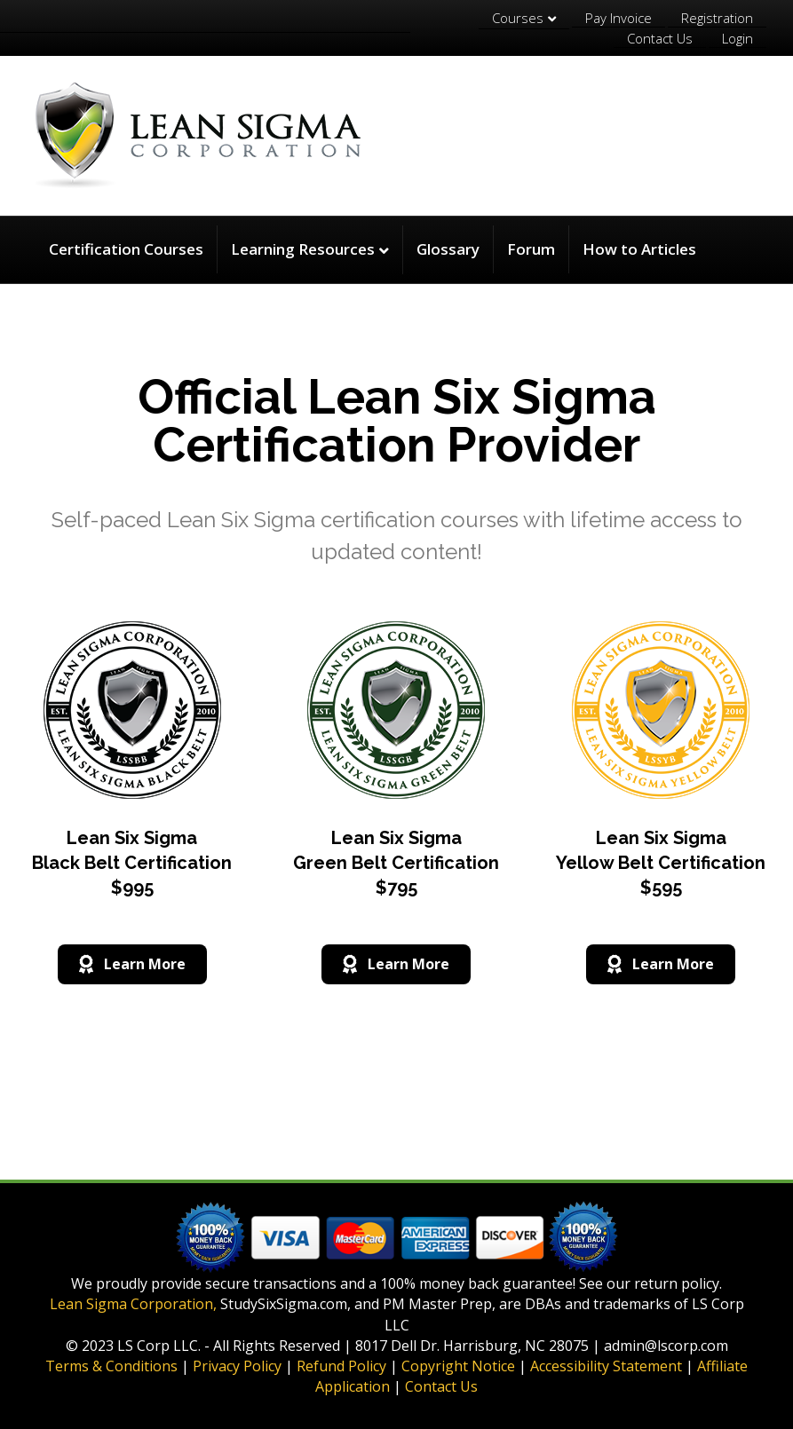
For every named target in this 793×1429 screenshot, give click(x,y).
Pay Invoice (618, 18)
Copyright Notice (458, 1366)
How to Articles (639, 249)
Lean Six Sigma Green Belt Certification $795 (396, 862)
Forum (531, 249)
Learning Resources (303, 249)
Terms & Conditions (111, 1366)
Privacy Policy (237, 1366)
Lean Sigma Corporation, (133, 1304)
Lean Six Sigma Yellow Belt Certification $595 (660, 862)
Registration (717, 18)
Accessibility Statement (606, 1366)
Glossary (448, 249)
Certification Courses (126, 249)
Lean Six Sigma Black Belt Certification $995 (132, 862)
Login (737, 38)
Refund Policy (341, 1366)
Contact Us (660, 38)
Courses (517, 18)
